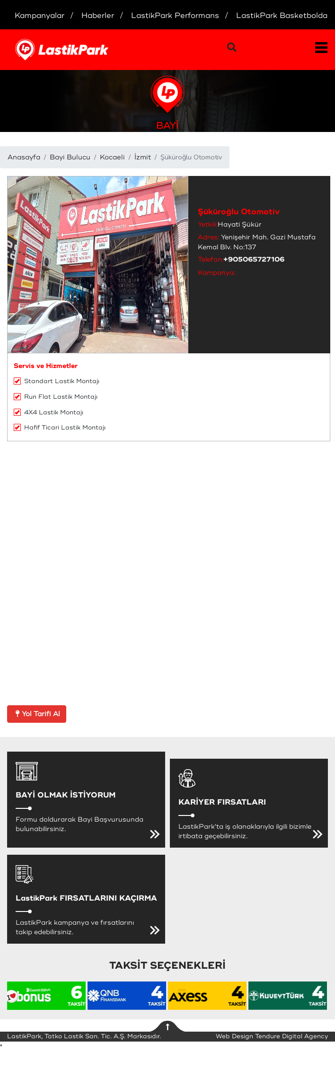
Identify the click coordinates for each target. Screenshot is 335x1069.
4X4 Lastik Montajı (48, 412)
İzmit (142, 157)
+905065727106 (253, 259)
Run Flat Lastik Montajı (55, 397)
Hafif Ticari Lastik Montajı (60, 427)
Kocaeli (112, 157)
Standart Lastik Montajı (56, 381)
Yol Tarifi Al (36, 714)
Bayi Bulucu (70, 157)
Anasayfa (24, 157)
